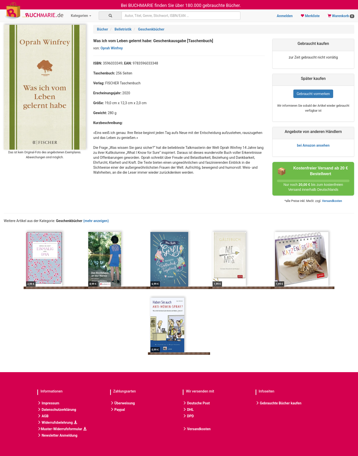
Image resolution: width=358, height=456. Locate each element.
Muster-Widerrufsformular (62, 429)
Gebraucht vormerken (313, 94)
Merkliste (310, 16)
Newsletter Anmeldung (57, 435)
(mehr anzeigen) (96, 221)
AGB (42, 416)
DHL (188, 410)
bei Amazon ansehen (313, 145)
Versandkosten (332, 201)
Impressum (48, 403)
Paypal (117, 410)
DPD (188, 416)
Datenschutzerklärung (56, 410)
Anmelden (285, 16)
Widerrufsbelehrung (57, 422)
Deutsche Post (196, 403)
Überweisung (122, 403)
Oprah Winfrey (111, 48)
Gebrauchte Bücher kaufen (279, 403)
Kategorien (81, 16)
